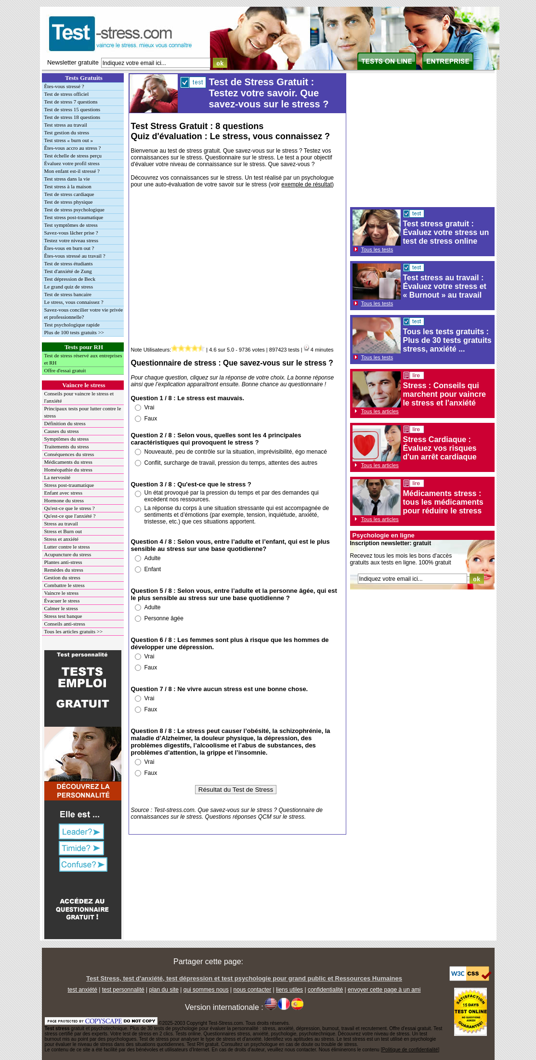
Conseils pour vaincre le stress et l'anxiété (79, 397)
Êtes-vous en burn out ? (69, 248)
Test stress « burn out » (68, 140)
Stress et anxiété (61, 539)
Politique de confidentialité (410, 1049)
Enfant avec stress (63, 493)
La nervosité (57, 477)
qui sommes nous (206, 989)
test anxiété (82, 989)
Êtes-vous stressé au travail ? (74, 256)
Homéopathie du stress (68, 469)
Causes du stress (61, 431)
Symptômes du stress (66, 439)
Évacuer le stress (62, 600)
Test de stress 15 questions (72, 109)
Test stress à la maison (68, 186)
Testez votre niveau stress (71, 240)
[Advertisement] (236, 268)
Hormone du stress (64, 500)
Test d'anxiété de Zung (68, 271)
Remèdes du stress (63, 570)
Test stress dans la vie (67, 179)
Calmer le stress (61, 608)
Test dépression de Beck (69, 279)
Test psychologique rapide (72, 324)
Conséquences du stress (69, 454)
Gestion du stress (62, 577)
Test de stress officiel (66, 94)
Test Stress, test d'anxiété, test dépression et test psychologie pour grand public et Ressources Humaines (244, 978)
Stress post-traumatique (69, 485)
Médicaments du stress (68, 462)
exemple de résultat (306, 184)
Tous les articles (380, 411)
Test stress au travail (65, 125)
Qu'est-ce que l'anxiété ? (70, 516)
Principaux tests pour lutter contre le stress (82, 412)
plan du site (164, 989)
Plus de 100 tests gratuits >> (74, 332)
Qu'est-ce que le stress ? (69, 508)
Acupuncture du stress (68, 554)
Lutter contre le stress (67, 547)
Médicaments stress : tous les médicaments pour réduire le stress (443, 502)
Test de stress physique (68, 202)
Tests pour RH (84, 347)
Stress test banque (63, 616)
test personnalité (123, 989)
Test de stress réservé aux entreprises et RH (83, 359)
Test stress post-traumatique (74, 217)
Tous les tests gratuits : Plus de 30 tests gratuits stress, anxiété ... (447, 340)
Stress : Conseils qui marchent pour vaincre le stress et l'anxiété (444, 394)
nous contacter (253, 989)
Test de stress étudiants (68, 263)
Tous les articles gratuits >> (73, 631)
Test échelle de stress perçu (73, 155)
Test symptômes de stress (71, 225)
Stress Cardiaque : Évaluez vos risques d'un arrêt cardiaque (440, 448)
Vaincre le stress (83, 385)
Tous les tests (377, 249)
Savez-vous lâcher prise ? (71, 233)
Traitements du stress (66, 446)
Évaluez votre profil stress (72, 163)
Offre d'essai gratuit (65, 370)
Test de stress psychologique (74, 209)
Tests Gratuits (84, 77)
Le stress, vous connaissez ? (74, 302)
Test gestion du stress (67, 132)
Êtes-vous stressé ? (64, 86)
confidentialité (325, 989)
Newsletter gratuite (73, 62)
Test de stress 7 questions (71, 102)
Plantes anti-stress (63, 562)
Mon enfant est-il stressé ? (72, 171)
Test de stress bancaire (68, 294)
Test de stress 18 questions (72, 117)
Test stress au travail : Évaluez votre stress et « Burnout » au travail (444, 286)
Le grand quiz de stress (68, 286)
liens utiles (289, 989)
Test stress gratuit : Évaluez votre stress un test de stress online (446, 232)
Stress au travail (61, 523)
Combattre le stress (64, 585)
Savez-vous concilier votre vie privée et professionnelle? (83, 313)
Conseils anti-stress (64, 624)
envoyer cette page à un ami (384, 989)
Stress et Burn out (63, 531)
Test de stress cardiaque (69, 194)
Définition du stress (65, 423)
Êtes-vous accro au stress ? (72, 148)
